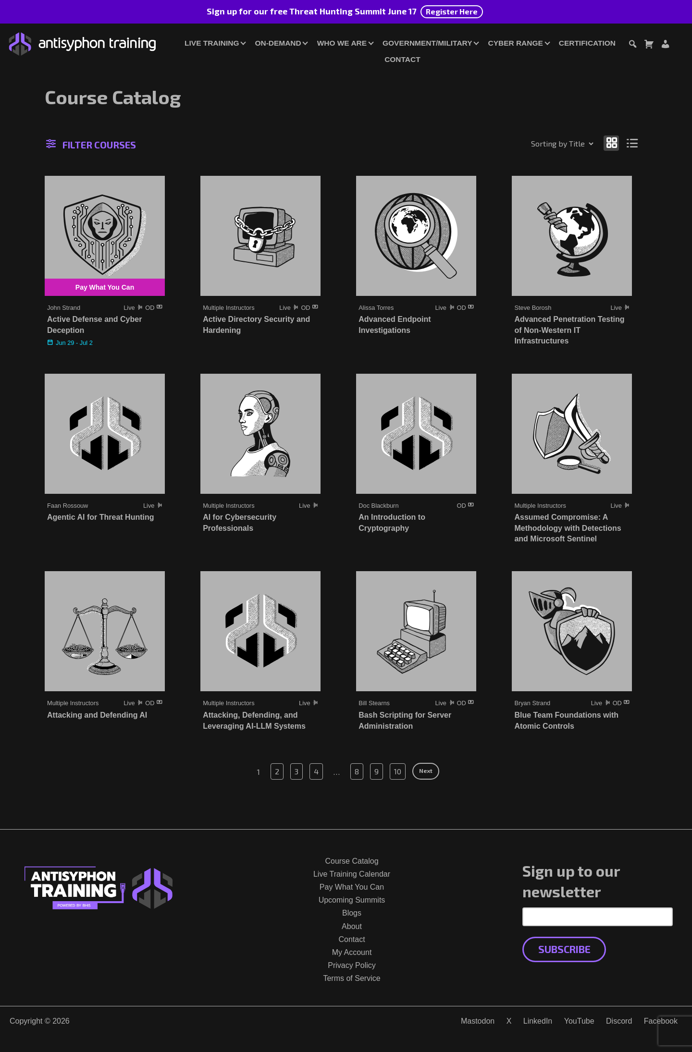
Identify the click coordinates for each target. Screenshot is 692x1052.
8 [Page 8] (357, 771)
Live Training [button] (212, 43)
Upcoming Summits (352, 900)
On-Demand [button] (278, 43)
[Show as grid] (611, 142)
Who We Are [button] (342, 43)
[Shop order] (541, 143)
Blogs (351, 913)
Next (425, 770)
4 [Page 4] (316, 771)
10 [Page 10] (397, 771)
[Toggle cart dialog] (649, 45)
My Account (352, 952)
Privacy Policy (352, 965)
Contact (402, 59)
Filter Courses (91, 144)
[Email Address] (597, 916)
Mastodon (477, 1021)
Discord (619, 1021)
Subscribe (564, 949)
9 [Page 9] (376, 771)
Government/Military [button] (427, 43)
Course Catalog (351, 861)
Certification (587, 43)
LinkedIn (538, 1021)
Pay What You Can (352, 887)
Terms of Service (351, 978)
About (352, 926)
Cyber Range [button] (515, 43)
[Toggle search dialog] (632, 45)
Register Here (452, 11)
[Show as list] (632, 142)
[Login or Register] (665, 45)
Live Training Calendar (351, 874)
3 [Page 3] (296, 771)
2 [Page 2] (277, 771)
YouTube (579, 1021)
